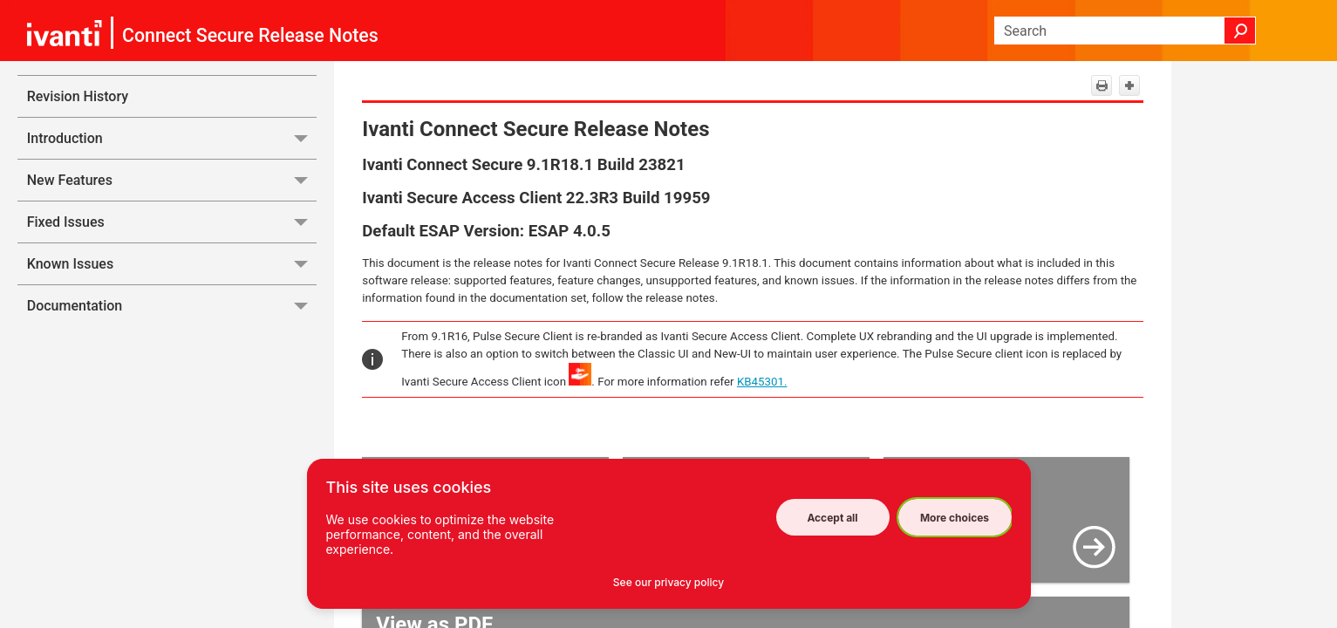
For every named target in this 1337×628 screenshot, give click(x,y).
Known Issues (172, 263)
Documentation (172, 305)
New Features (172, 180)
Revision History (77, 96)
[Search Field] (1125, 30)
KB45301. (762, 381)
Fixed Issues (172, 221)
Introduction (172, 138)
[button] (1240, 30)
